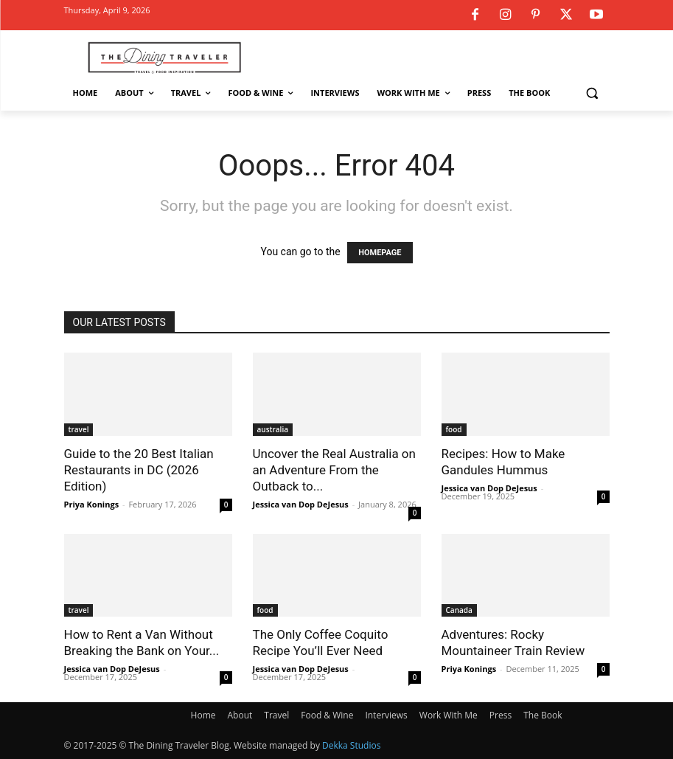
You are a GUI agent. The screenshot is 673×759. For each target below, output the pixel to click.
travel (79, 429)
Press (500, 715)
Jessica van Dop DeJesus (301, 504)
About (240, 715)
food (454, 429)
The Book (542, 715)
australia (272, 429)
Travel (276, 715)
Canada (459, 610)
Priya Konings (91, 504)
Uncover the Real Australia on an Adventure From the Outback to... (334, 469)
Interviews (386, 715)
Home (203, 715)
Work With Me (448, 715)
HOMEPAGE (379, 252)
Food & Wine (327, 715)
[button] (592, 93)
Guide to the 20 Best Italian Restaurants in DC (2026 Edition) (139, 469)
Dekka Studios (351, 745)
